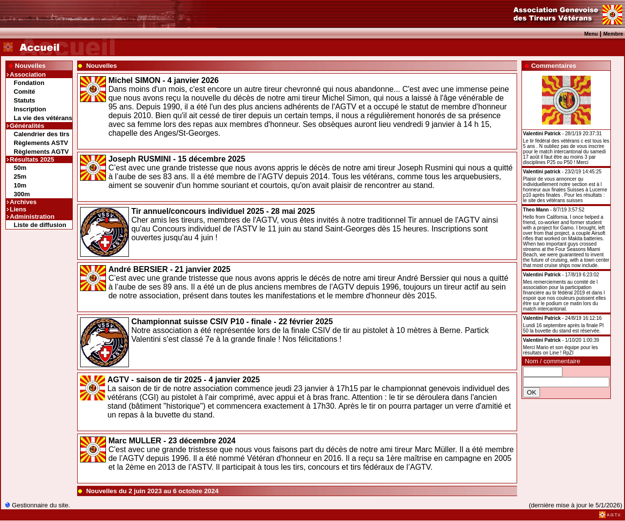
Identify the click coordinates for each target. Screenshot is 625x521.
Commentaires (554, 65)
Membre (613, 34)
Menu (591, 34)
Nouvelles (30, 65)
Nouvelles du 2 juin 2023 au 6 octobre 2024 (152, 491)
